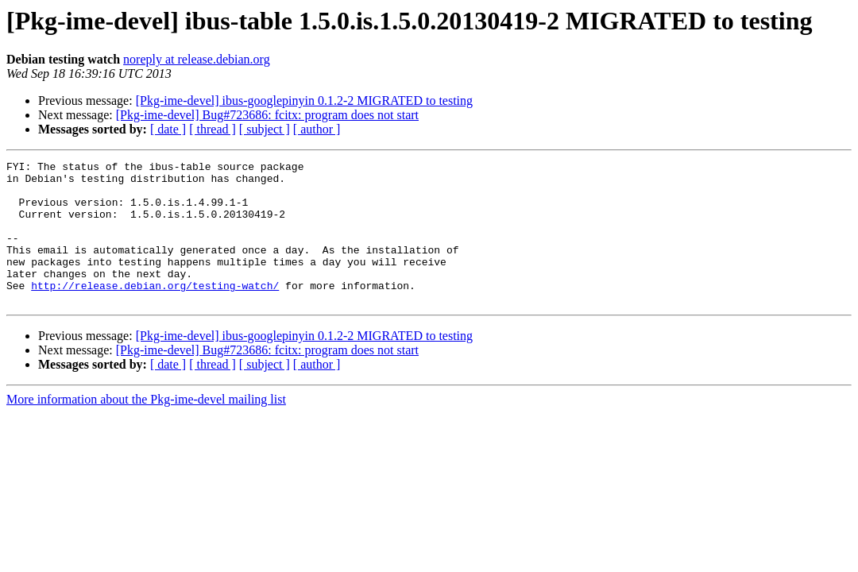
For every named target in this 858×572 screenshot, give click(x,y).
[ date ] (168, 129)
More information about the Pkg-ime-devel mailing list (146, 428)
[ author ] (317, 129)
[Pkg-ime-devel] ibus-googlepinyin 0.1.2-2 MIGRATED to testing (304, 100)
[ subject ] (264, 129)
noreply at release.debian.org (196, 59)
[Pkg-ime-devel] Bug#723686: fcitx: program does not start (267, 115)
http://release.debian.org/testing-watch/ (155, 311)
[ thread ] (212, 129)
